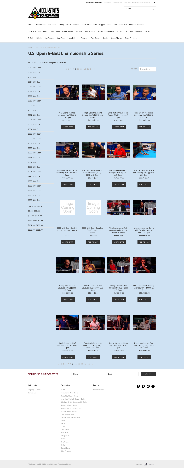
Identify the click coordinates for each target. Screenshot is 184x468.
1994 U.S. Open (34, 176)
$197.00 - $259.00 (35, 225)
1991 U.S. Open (34, 191)
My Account (107, 2)
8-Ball (147, 31)
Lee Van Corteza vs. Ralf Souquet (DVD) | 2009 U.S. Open (92, 288)
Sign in (134, 2)
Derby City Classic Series (69, 24)
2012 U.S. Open (34, 91)
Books (105, 38)
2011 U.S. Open (34, 96)
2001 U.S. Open (34, 143)
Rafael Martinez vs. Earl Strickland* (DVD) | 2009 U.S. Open (143, 345)
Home (30, 47)
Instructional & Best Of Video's (129, 31)
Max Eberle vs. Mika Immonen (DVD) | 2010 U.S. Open (67, 115)
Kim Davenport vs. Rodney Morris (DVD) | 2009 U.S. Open (143, 288)
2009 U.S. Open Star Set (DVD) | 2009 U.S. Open (67, 229)
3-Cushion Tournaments (85, 31)
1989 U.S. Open (34, 200)
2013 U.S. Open (34, 87)
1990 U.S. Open (34, 195)
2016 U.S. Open (34, 72)
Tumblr (153, 386)
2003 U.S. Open (34, 134)
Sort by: (134, 69)
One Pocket (49, 38)
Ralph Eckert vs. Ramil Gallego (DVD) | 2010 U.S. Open (92, 115)
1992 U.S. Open (34, 186)
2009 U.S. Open (34, 106)
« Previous (61, 69)
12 (85, 69)
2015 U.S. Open (34, 77)
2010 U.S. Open (34, 101)
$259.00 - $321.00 (35, 230)
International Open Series (46, 24)
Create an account (144, 2)
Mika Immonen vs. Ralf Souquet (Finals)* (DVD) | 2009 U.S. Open (118, 230)
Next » (95, 69)
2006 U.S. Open (34, 120)
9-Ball (30, 38)
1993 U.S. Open (34, 181)
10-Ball (39, 38)
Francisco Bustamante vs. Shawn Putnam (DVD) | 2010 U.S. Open (92, 172)
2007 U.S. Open (34, 115)
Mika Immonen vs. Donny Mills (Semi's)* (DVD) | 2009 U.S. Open (144, 230)
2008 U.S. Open (34, 110)
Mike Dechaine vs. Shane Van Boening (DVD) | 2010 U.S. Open (143, 172)
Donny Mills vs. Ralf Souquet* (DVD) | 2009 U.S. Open (67, 288)
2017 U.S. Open (34, 68)
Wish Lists (127, 2)
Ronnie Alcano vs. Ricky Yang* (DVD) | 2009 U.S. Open (118, 345)
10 (78, 69)
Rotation (84, 38)
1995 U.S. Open (34, 172)
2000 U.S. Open (34, 148)
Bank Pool (61, 38)
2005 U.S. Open (34, 124)
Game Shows (116, 38)
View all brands (98, 390)
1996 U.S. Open (34, 167)
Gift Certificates (117, 2)
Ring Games (95, 38)
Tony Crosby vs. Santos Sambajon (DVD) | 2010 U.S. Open (143, 115)
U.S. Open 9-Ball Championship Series (129, 24)
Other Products (131, 38)
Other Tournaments (106, 31)
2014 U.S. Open (34, 82)
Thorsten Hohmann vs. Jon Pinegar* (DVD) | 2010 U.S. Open (118, 172)
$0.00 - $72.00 (34, 211)
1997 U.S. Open (34, 162)
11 (81, 69)
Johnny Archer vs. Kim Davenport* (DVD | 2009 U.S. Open (118, 288)
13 (88, 69)
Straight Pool (72, 38)
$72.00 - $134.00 (35, 216)
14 (91, 69)
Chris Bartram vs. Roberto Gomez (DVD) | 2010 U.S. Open (118, 115)
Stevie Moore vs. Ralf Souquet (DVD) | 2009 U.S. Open (67, 345)
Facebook (138, 386)
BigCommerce (150, 464)
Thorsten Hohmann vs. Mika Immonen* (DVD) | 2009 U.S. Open (92, 345)
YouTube (148, 386)
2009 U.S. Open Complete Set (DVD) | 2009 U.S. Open (92, 230)
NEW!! (30, 24)
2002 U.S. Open (34, 139)
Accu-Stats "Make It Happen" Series (97, 24)
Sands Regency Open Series (61, 31)
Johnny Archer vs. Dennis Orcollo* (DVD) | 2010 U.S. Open (67, 172)
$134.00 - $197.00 (35, 220)
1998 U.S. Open (34, 158)
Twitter (143, 386)
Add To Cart (67, 127)
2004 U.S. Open (34, 129)
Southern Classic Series (37, 31)
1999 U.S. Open (34, 153)
